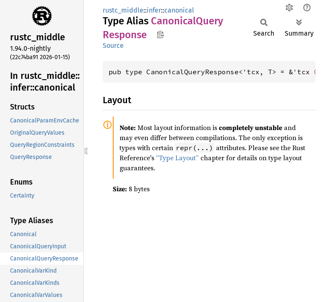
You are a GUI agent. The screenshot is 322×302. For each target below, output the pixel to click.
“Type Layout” (177, 157)
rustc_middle (123, 10)
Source (113, 45)
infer (154, 10)
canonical (179, 10)
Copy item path (160, 34)
